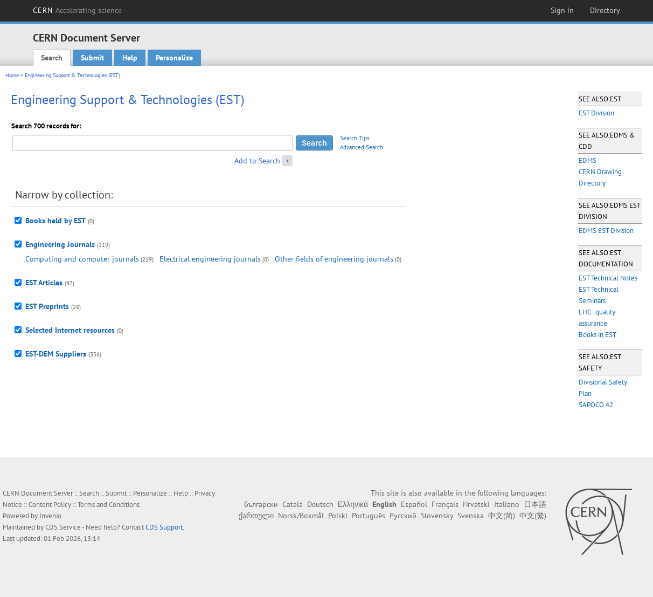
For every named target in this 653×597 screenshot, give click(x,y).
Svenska (470, 515)
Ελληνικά (353, 504)
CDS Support (164, 527)
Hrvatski (476, 504)
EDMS (587, 160)
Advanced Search (361, 147)
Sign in (562, 10)
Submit (92, 58)
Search (51, 58)
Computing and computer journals (82, 259)
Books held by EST (55, 220)
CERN (77, 10)
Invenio (50, 515)
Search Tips (355, 138)
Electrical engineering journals (210, 259)
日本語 (535, 504)
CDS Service (63, 527)
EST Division (596, 113)
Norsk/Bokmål (301, 515)
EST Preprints (47, 306)
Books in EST (597, 334)
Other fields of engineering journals (334, 259)
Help (129, 58)
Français (445, 504)
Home (12, 75)
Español (414, 504)
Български (261, 504)
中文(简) (501, 515)
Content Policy (50, 504)
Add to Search (257, 161)
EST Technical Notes (608, 278)
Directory (605, 10)
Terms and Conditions (109, 504)
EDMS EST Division (606, 230)
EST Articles (43, 282)
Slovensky (437, 515)
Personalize (174, 58)
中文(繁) (532, 515)
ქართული (256, 515)
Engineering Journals (60, 244)
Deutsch (320, 504)
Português (368, 515)
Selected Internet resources (70, 330)
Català (292, 504)
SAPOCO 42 (596, 404)
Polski (338, 515)
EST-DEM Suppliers (55, 354)
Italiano (506, 504)
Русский (403, 515)
